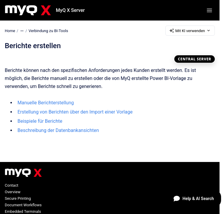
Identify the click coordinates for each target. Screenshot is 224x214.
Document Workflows (23, 205)
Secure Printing (18, 198)
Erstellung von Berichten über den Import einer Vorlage (75, 112)
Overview (13, 192)
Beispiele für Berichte (40, 121)
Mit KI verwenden (190, 30)
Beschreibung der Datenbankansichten (58, 130)
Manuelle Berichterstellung (46, 103)
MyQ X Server (70, 10)
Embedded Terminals (23, 211)
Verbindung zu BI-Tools (48, 30)
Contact (11, 185)
